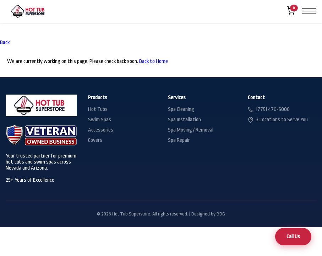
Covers (95, 140)
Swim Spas (99, 120)
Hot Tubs (98, 109)
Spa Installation (184, 120)
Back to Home (153, 61)
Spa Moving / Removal (190, 130)
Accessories (100, 130)
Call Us (293, 237)
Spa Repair (179, 140)
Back (5, 42)
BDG (221, 214)
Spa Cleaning (181, 109)
